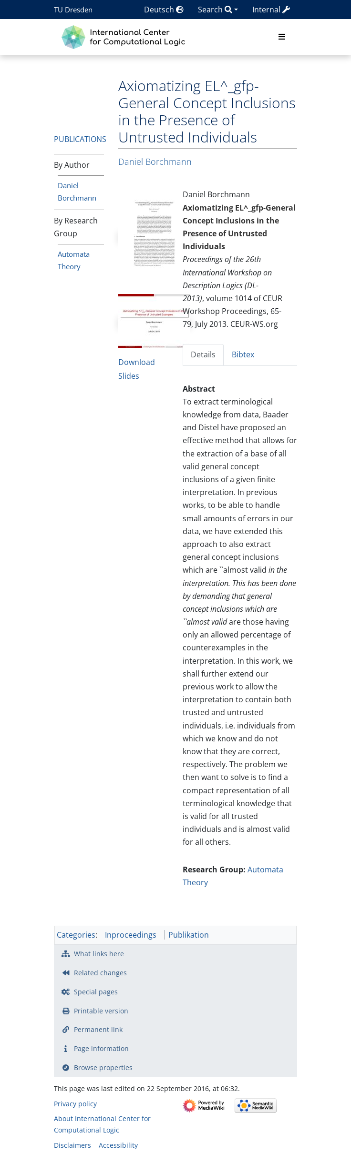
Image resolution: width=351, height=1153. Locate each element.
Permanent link (98, 1029)
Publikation (188, 935)
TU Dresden (73, 9)
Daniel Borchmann (155, 161)
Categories (76, 935)
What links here (99, 953)
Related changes (100, 972)
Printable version (101, 1010)
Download (136, 362)
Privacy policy (75, 1103)
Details (203, 354)
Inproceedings (130, 935)
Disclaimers (72, 1145)
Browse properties (103, 1067)
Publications (80, 139)
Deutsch (164, 9)
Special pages (96, 991)
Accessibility (118, 1145)
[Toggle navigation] (281, 37)
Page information (101, 1048)
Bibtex (243, 354)
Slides (128, 376)
